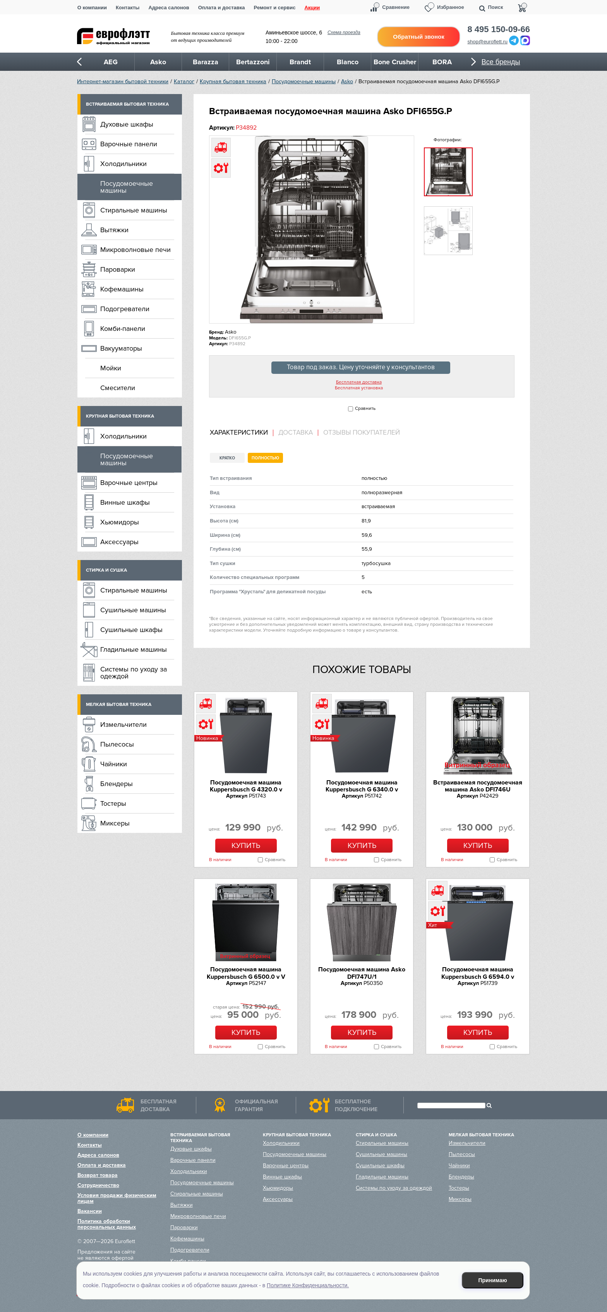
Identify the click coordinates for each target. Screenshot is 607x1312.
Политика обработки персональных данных (106, 1224)
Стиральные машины (133, 210)
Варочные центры (129, 482)
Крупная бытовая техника (233, 81)
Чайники (113, 764)
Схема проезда (344, 32)
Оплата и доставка (221, 7)
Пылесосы (117, 744)
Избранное (450, 7)
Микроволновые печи (135, 249)
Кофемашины (122, 289)
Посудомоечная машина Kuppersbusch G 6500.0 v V (246, 973)
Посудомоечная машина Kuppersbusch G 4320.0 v (246, 786)
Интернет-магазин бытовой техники (122, 81)
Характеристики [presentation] (239, 433)
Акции (312, 7)
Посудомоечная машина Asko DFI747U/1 (361, 973)
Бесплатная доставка (359, 382)
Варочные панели (128, 144)
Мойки (110, 368)
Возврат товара (97, 1175)
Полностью (265, 458)
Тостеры (113, 803)
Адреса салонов (168, 7)
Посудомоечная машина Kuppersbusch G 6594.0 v (477, 973)
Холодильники (123, 163)
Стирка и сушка (106, 570)
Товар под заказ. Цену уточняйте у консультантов (361, 367)
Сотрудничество (98, 1185)
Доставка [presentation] (295, 433)
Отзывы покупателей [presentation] (361, 433)
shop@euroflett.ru (488, 42)
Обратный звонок (418, 36)
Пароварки (117, 269)
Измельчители (123, 724)
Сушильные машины (133, 610)
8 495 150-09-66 (499, 29)
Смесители (117, 388)
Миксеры (115, 823)
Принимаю (492, 1280)
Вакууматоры (121, 348)
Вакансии (89, 1211)
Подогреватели (124, 309)
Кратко (227, 458)
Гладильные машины (133, 649)
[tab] (241, 433)
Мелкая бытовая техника (118, 704)
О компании (92, 7)
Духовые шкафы (126, 124)
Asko (347, 81)
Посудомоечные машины (304, 81)
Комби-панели (122, 328)
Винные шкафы (125, 502)
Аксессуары (119, 542)
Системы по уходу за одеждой (133, 672)
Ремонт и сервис (275, 7)
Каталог (184, 81)
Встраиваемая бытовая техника (127, 104)
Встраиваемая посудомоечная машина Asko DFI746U (477, 786)
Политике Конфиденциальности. (308, 1285)
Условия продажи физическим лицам (116, 1198)
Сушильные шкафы (131, 629)
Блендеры (116, 783)
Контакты (127, 7)
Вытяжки (114, 230)
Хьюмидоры (119, 522)
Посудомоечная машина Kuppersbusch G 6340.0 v (362, 786)
